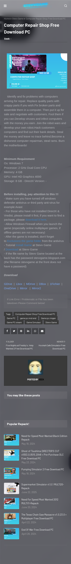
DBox (42, 283)
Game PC (11, 318)
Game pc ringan (48, 318)
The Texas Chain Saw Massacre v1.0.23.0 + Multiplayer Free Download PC (44, 516)
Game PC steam (14, 322)
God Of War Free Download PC (37, 529)
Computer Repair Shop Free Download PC (35, 314)
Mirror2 (36, 288)
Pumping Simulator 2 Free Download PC (42, 469)
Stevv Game (17, 18)
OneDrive (10, 288)
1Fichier (55, 283)
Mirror (23, 288)
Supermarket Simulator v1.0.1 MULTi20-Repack (42, 486)
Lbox (19, 283)
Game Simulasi (34, 322)
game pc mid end (28, 318)
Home (7, 18)
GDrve (8, 283)
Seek (7, 38)
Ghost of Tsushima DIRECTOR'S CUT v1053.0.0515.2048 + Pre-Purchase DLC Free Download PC (42, 455)
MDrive (30, 283)
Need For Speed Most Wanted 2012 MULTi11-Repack (39, 501)
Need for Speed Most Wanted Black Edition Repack (44, 437)
